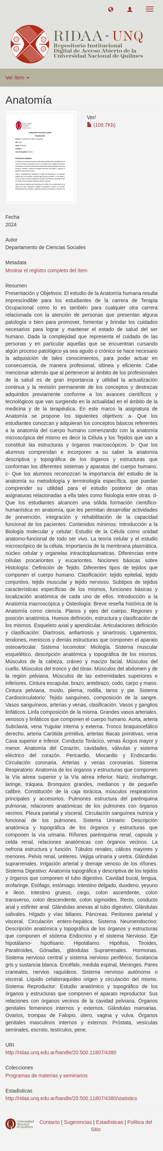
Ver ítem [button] (17, 78)
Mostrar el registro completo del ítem (46, 270)
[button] (110, 9)
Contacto (49, 1122)
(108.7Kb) (101, 125)
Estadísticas (109, 1122)
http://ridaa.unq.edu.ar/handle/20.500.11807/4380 (60, 1052)
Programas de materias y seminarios (46, 1075)
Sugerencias (78, 1122)
